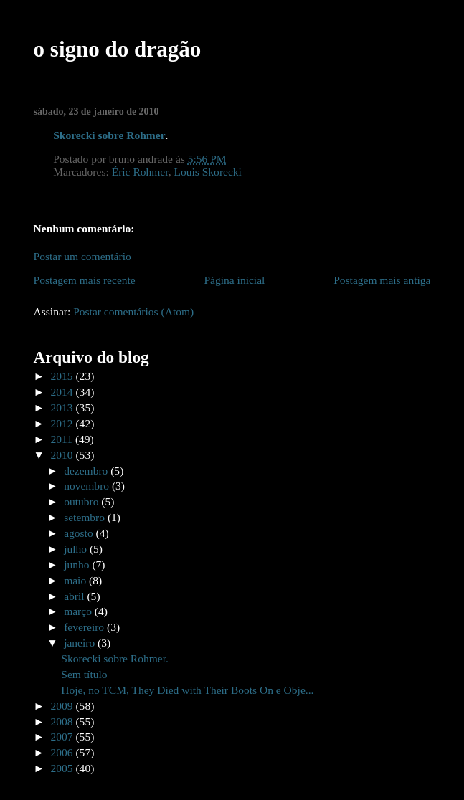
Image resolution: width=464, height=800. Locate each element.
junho (78, 564)
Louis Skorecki (208, 172)
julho (77, 549)
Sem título (84, 674)
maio (76, 580)
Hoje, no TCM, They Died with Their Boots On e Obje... (187, 690)
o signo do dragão (118, 49)
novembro (88, 486)
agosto (79, 533)
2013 (63, 407)
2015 (63, 376)
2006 (63, 752)
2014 (63, 392)
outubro (82, 501)
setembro (86, 517)
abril (75, 596)
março (79, 611)
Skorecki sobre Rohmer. (115, 658)
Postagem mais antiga (381, 280)
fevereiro (85, 627)
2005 (63, 768)
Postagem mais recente (85, 280)
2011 (63, 439)
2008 (63, 721)
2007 (63, 736)
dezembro (87, 471)
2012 (63, 423)
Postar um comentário (82, 256)
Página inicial (234, 280)
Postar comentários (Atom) (133, 311)
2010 (63, 455)
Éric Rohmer (140, 172)
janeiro (81, 643)
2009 (63, 706)
